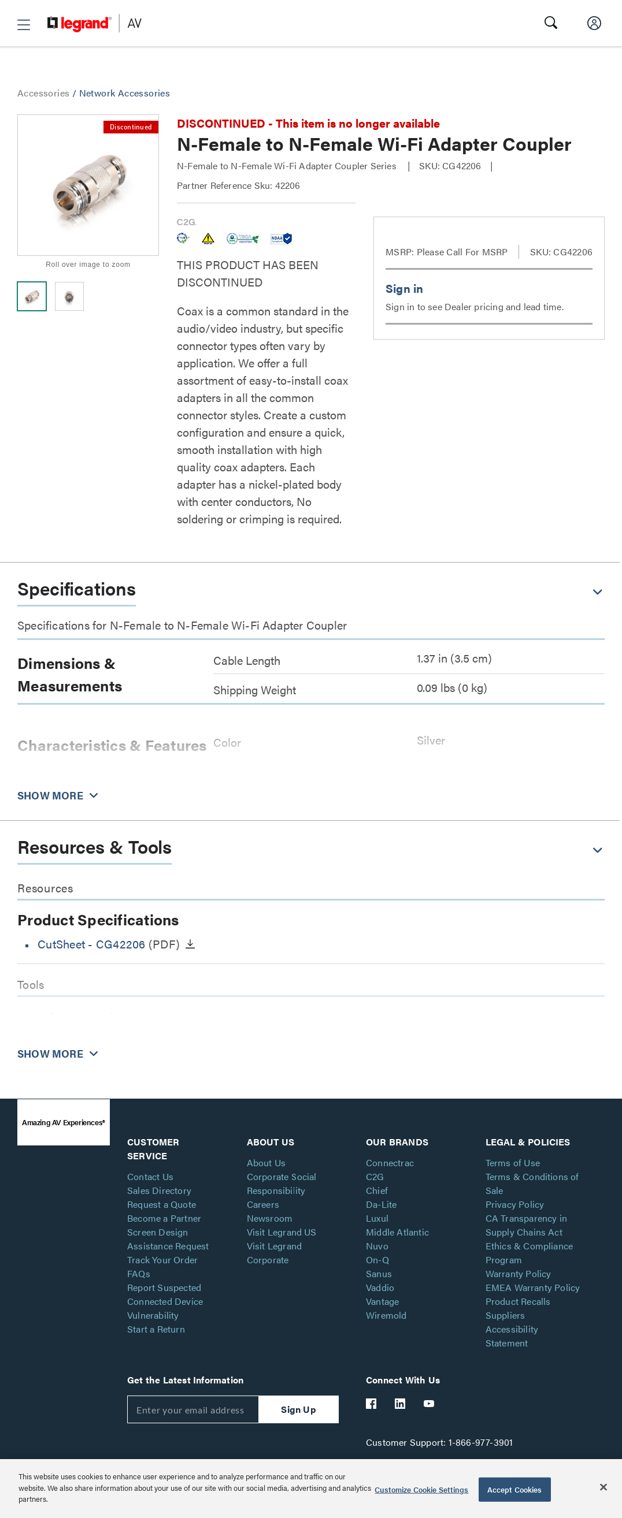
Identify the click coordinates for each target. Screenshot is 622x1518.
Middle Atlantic (397, 1231)
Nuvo (377, 1245)
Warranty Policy (518, 1273)
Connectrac (390, 1162)
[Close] (603, 1487)
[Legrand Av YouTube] (429, 1403)
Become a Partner (164, 1218)
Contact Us (150, 1176)
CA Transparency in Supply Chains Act (527, 1224)
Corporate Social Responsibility (282, 1183)
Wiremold (386, 1315)
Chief (377, 1190)
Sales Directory (159, 1190)
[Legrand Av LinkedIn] (400, 1403)
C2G (375, 1176)
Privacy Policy (515, 1204)
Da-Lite (381, 1204)
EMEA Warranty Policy (533, 1287)
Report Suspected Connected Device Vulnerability (165, 1301)
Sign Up (298, 1409)
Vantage (382, 1301)
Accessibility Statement (512, 1335)
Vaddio (380, 1287)
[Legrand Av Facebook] (371, 1403)
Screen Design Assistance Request (168, 1238)
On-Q (377, 1259)
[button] (23, 25)
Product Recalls (518, 1301)
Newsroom (270, 1218)
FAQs (138, 1273)
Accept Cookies (514, 1489)
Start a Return (156, 1328)
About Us (266, 1162)
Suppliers (505, 1315)
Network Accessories (125, 92)
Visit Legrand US (282, 1231)
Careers (263, 1204)
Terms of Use (513, 1162)
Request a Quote (161, 1204)
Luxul (377, 1218)
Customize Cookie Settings (421, 1489)
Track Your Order (162, 1259)
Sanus (379, 1273)
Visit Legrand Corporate (274, 1252)
